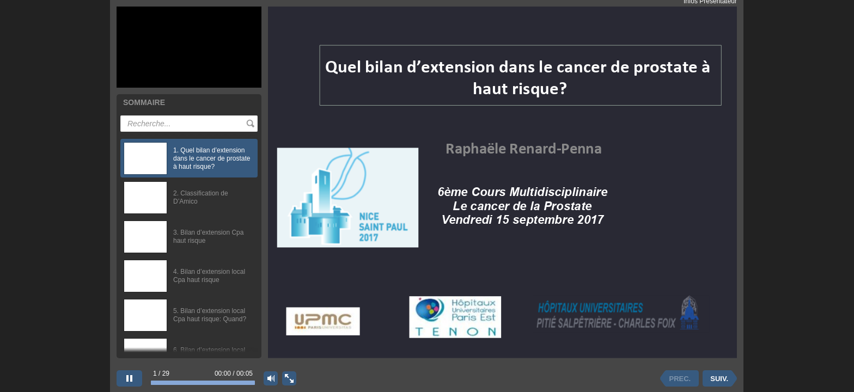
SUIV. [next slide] (719, 379)
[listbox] (189, 243)
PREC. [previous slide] (680, 379)
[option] (189, 158)
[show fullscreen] (289, 378)
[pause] (129, 378)
